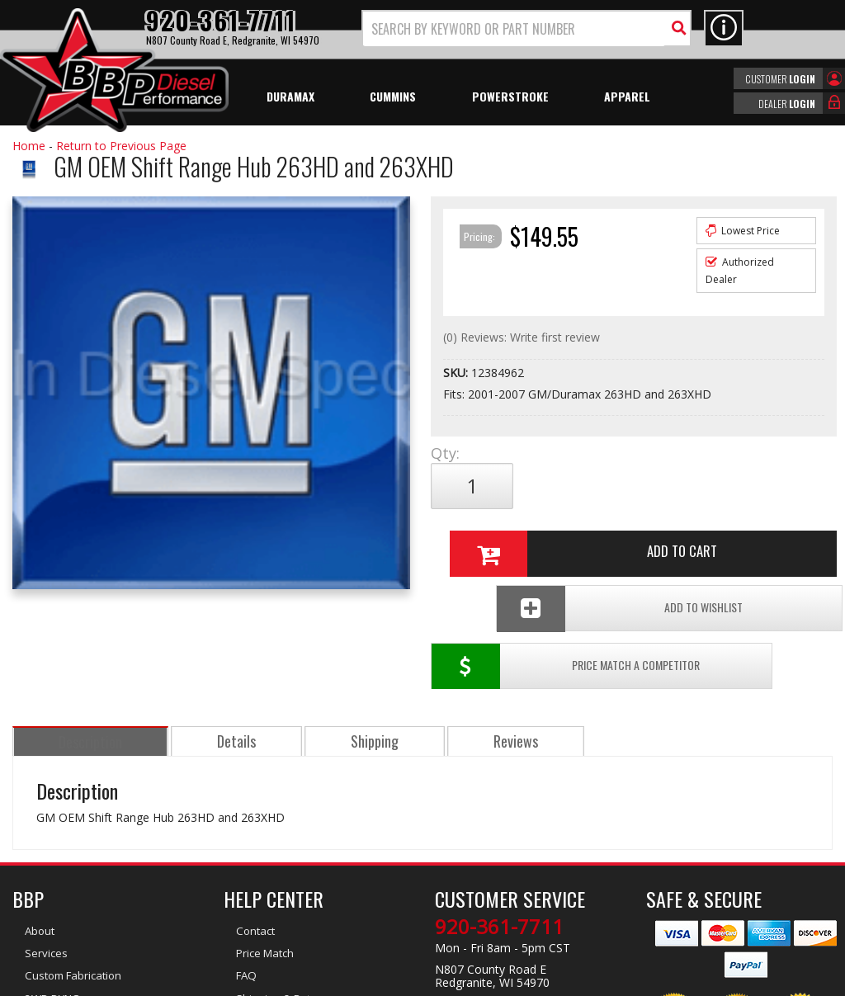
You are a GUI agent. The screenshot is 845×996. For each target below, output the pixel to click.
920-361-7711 (499, 810)
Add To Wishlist (726, 541)
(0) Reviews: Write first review (521, 337)
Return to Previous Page (121, 145)
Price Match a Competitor (519, 541)
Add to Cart (629, 486)
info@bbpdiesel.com (484, 888)
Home (28, 145)
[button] (526, 28)
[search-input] (514, 29)
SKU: (457, 372)
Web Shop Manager (570, 982)
